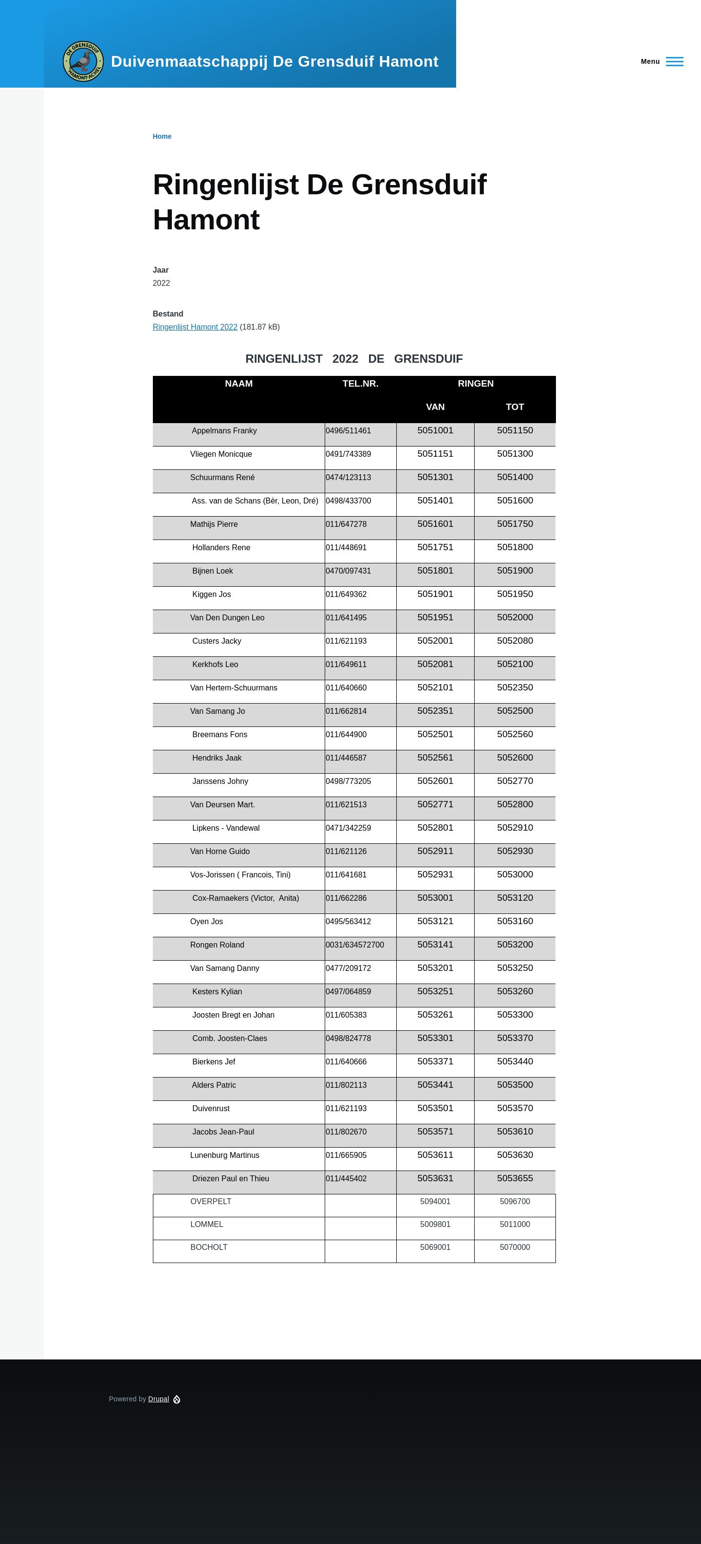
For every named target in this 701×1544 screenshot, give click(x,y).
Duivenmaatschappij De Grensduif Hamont (275, 61)
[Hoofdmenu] (659, 61)
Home (162, 136)
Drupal (158, 1399)
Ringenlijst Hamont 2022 (195, 327)
